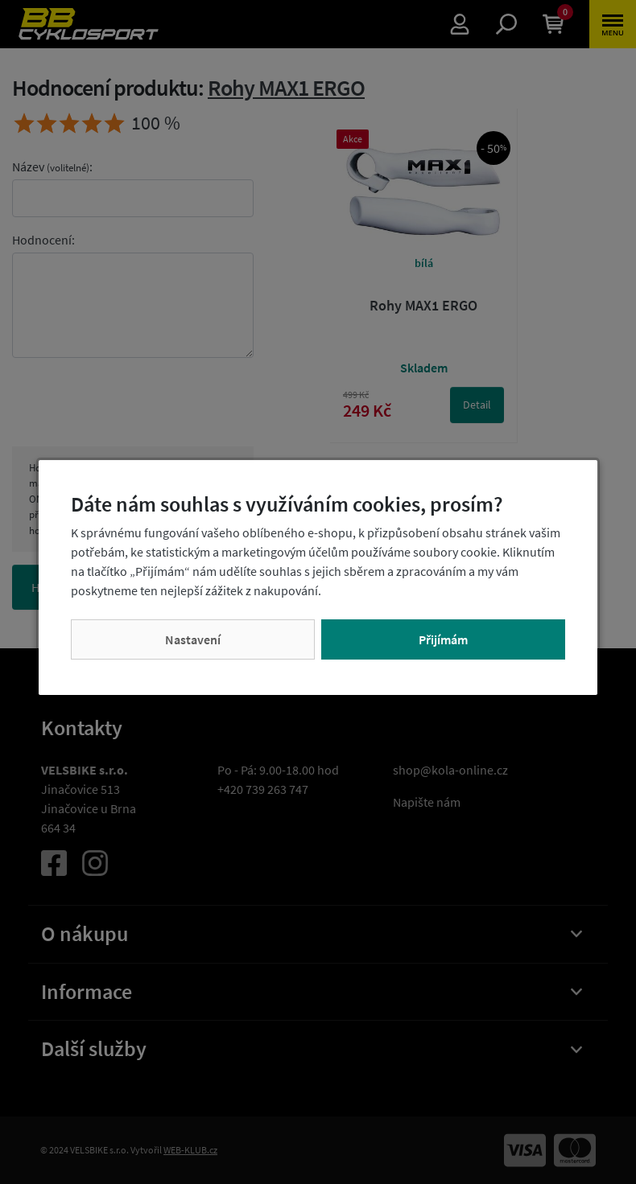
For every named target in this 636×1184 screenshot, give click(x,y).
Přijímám (443, 639)
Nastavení (193, 639)
